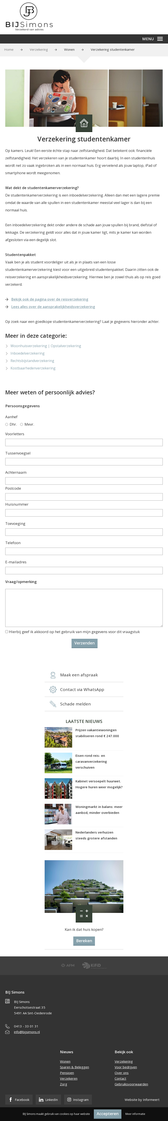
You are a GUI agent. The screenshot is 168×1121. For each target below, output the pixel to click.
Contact (120, 1078)
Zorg (63, 1084)
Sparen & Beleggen (74, 1067)
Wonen (69, 49)
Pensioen (67, 1073)
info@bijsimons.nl (27, 1032)
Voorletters (14, 433)
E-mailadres (15, 561)
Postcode (13, 488)
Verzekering (39, 49)
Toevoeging (15, 523)
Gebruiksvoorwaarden (131, 1084)
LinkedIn (48, 1099)
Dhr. (11, 424)
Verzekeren (68, 1078)
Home (9, 49)
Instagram (78, 1099)
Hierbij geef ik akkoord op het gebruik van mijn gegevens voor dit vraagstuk (74, 631)
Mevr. (27, 424)
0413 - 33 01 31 (26, 1026)
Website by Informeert (142, 1099)
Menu (152, 39)
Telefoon (13, 542)
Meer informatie (135, 1114)
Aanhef (11, 416)
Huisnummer (16, 504)
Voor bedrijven (126, 1067)
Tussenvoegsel (18, 453)
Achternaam (15, 472)
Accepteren (108, 1113)
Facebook (19, 1099)
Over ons (122, 1073)
